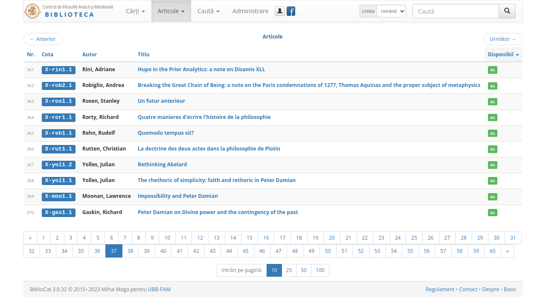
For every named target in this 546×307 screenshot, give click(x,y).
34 (64, 249)
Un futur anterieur (161, 100)
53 (377, 249)
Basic (510, 287)
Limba (368, 11)
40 (163, 249)
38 (131, 249)
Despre (490, 287)
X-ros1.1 (58, 101)
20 (332, 235)
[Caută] (507, 11)
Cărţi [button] (135, 11)
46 (262, 249)
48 (295, 249)
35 (81, 249)
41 (180, 249)
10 (167, 235)
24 (398, 235)
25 (414, 235)
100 (320, 268)
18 (299, 235)
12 (200, 235)
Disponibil (503, 54)
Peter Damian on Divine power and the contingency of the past (218, 210)
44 (229, 249)
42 (196, 249)
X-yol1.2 (58, 164)
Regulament (440, 287)
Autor (89, 54)
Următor (503, 38)
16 (266, 235)
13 (217, 235)
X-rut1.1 (58, 148)
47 (279, 249)
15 (250, 235)
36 (97, 249)
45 (246, 249)
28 (464, 235)
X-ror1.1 (58, 116)
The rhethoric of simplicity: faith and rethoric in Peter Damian (217, 179)
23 (381, 235)
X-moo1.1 (58, 195)
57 (443, 249)
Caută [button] (208, 11)
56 (427, 249)
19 (316, 235)
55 (410, 249)
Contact (468, 287)
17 (282, 235)
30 (497, 235)
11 (184, 235)
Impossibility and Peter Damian (178, 194)
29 (480, 235)
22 (365, 235)
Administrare (250, 11)
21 (348, 235)
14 (233, 235)
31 (513, 235)
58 (460, 249)
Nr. (31, 54)
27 (447, 235)
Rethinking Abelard (162, 163)
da (492, 69)
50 (328, 249)
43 (213, 249)
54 (394, 249)
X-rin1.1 (58, 69)
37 (114, 249)
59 (476, 249)
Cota (48, 54)
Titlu (143, 54)
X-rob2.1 (58, 85)
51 (345, 249)
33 (48, 249)
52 (361, 249)
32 (32, 249)
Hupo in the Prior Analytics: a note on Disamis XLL (201, 69)
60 (493, 249)
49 (311, 249)
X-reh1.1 (58, 132)
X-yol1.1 (58, 179)
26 (431, 235)
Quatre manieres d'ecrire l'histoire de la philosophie (204, 116)
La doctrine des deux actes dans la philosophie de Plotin (209, 147)
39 (147, 249)
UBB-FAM (159, 287)
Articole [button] (171, 11)
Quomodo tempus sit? (166, 132)
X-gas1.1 (58, 210)
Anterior (43, 38)
